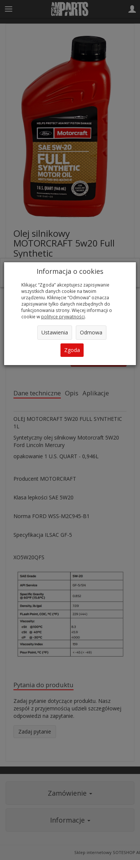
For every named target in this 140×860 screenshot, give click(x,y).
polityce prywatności (63, 316)
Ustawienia (54, 332)
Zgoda (72, 350)
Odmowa (91, 332)
